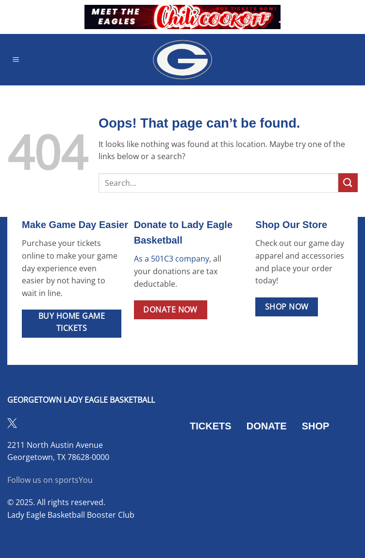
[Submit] (348, 182)
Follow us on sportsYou (50, 480)
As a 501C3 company (171, 258)
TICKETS (211, 426)
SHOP (316, 426)
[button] (16, 59)
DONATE (267, 426)
